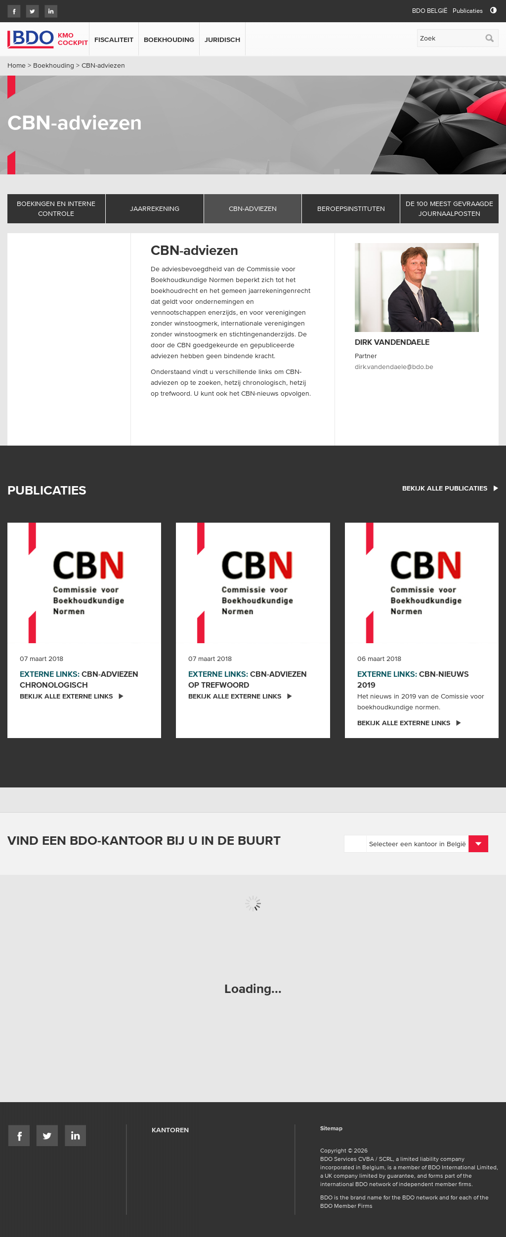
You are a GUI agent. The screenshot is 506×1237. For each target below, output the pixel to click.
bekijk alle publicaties (450, 488)
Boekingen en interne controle (56, 208)
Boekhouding (169, 39)
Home (16, 65)
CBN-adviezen (253, 208)
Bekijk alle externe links (72, 696)
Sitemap (331, 1128)
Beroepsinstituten (351, 208)
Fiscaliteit (113, 39)
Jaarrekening (154, 208)
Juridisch (222, 39)
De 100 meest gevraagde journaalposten (449, 208)
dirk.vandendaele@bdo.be (394, 366)
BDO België (429, 10)
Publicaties (468, 10)
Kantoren (170, 1130)
